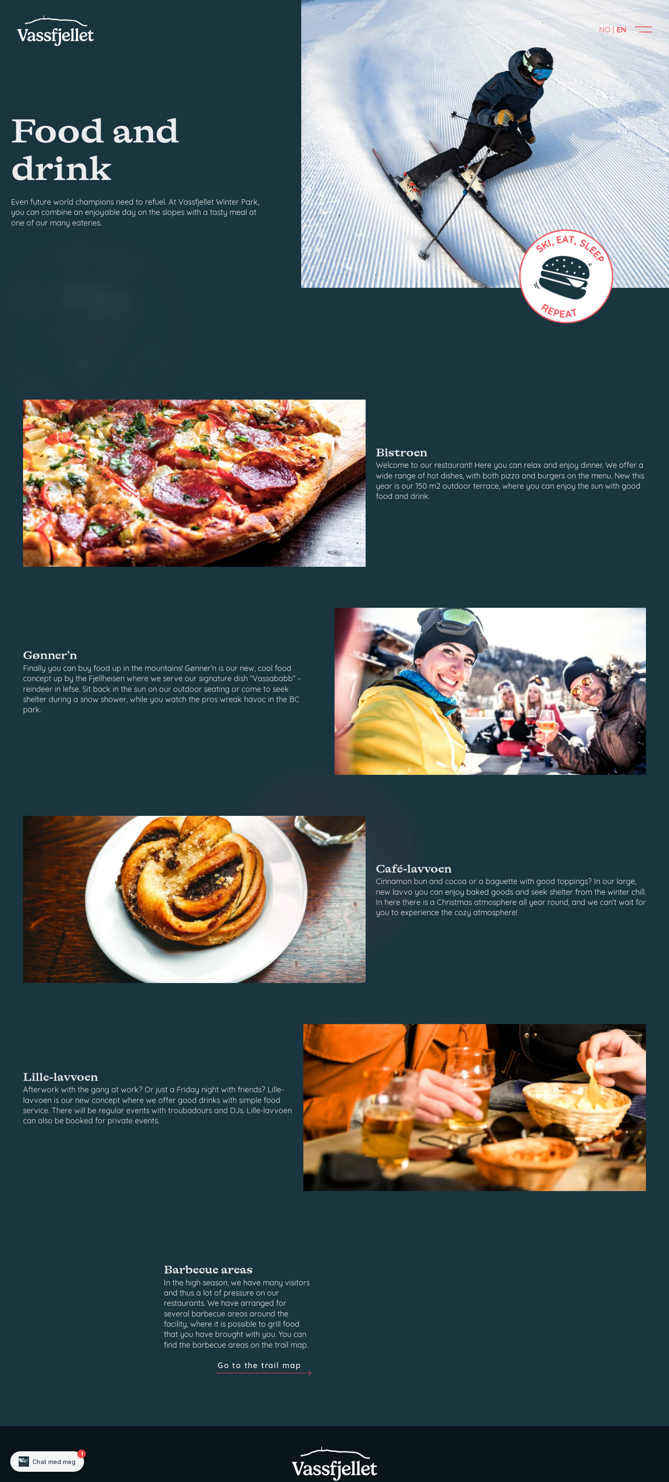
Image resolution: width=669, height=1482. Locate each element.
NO (605, 30)
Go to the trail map (259, 1444)
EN (621, 30)
